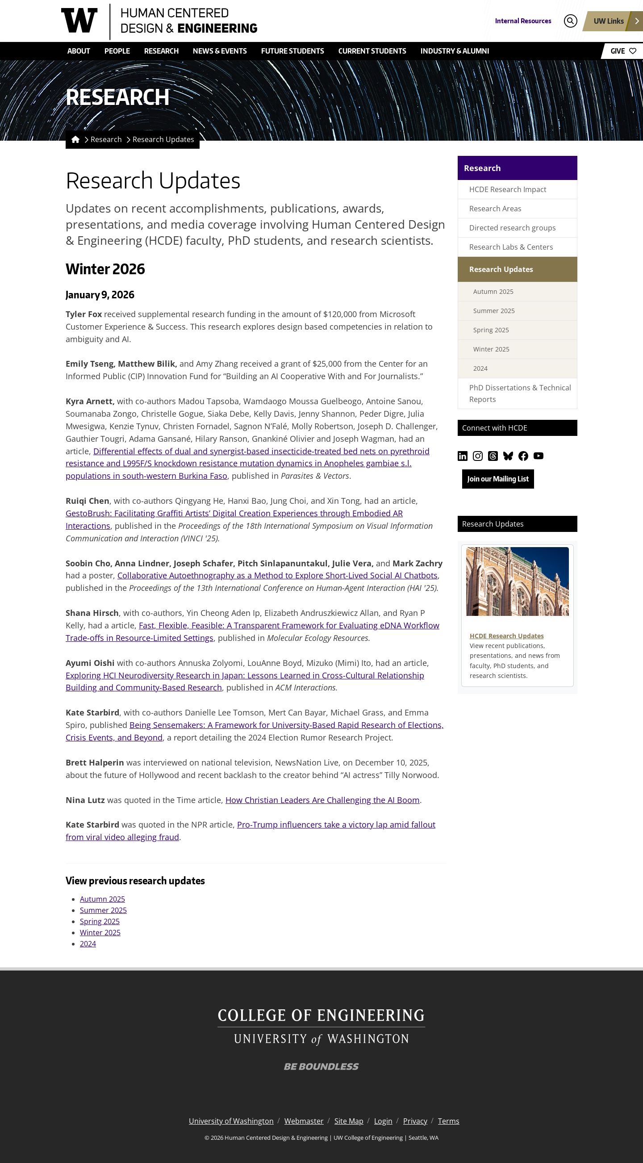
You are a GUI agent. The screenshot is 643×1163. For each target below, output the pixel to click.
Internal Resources (523, 21)
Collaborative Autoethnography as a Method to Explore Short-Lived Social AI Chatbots (277, 575)
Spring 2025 (100, 921)
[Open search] (570, 21)
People (117, 50)
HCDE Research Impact (508, 189)
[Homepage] (74, 139)
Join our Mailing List (498, 478)
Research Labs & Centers (511, 247)
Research (161, 50)
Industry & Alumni (455, 50)
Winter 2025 (100, 932)
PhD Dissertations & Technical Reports (520, 393)
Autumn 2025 (102, 899)
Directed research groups (512, 228)
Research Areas (495, 208)
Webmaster (304, 1121)
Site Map (348, 1121)
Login (383, 1121)
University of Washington (231, 1121)
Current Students (372, 50)
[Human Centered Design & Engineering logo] (256, 22)
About (78, 50)
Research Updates (163, 139)
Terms (448, 1121)
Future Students (292, 50)
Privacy (415, 1121)
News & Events (220, 50)
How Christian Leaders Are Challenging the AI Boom (322, 800)
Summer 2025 (103, 910)
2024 (88, 944)
